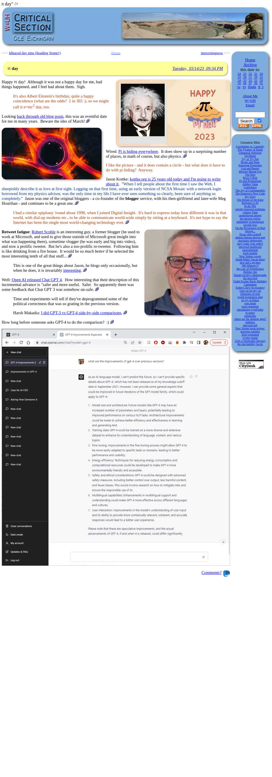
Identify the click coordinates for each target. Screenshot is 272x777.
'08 (244, 83)
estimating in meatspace (250, 221)
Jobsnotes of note (250, 293)
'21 (255, 73)
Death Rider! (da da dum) (250, 259)
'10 (261, 80)
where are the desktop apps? (250, 318)
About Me (250, 96)
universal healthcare (250, 246)
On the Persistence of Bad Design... (250, 229)
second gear (250, 224)
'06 (255, 83)
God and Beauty (250, 168)
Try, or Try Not (250, 159)
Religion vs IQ (250, 202)
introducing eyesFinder (250, 309)
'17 (250, 76)
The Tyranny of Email (250, 149)
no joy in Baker (250, 300)
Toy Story (250, 196)
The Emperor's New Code (250, 193)
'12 (250, 80)
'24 (239, 73)
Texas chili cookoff (250, 234)
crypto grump (250, 337)
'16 (255, 76)
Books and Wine (250, 162)
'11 (255, 80)
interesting (72, 270)
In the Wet (250, 206)
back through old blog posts (40, 116)
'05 (261, 83)
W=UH (250, 100)
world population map (250, 297)
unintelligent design (250, 215)
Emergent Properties (250, 165)
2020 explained (250, 334)
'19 (239, 76)
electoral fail (250, 325)
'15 (261, 76)
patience (250, 322)
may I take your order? (250, 243)
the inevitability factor (250, 344)
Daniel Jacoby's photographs (250, 275)
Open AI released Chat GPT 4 (37, 279)
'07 (250, 83)
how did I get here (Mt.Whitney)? (250, 264)
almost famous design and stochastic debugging (250, 239)
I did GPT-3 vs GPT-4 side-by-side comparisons (81, 313)
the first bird (250, 278)
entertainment (250, 249)
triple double (250, 253)
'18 (244, 76)
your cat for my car (250, 290)
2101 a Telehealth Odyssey (250, 340)
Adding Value (250, 184)
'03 (244, 87)
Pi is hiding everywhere (138, 151)
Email (250, 105)
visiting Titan (250, 212)
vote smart (250, 303)
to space (250, 312)
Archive (250, 64)
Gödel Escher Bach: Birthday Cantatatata (250, 283)
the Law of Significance (250, 268)
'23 (244, 73)
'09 (239, 83)
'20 (261, 73)
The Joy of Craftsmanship (250, 190)
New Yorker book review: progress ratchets (250, 330)
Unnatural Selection (250, 152)
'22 (250, 73)
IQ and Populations (250, 180)
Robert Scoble (43, 232)
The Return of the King (250, 199)
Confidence (250, 187)
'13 (244, 80)
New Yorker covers (250, 256)
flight (252, 87)
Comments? (211, 572)
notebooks (250, 315)
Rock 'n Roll (250, 177)
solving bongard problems (250, 209)
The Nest (250, 174)
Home (250, 60)
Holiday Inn (250, 271)
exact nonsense (250, 306)
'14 (239, 80)
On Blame (250, 155)
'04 (238, 87)
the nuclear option (250, 218)
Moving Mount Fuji (250, 171)
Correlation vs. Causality (250, 146)
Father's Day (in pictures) (250, 287)
